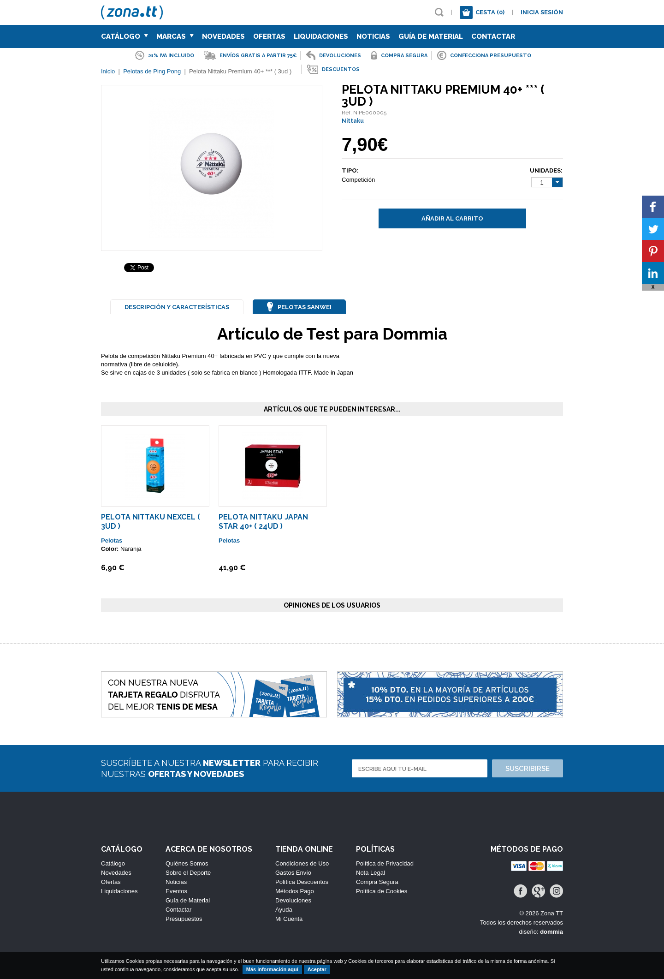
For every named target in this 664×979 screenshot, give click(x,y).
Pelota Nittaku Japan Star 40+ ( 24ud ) (263, 522)
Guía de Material (430, 36)
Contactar (493, 36)
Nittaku (353, 121)
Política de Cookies (381, 891)
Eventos (176, 891)
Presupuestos (184, 918)
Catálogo (124, 36)
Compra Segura (377, 881)
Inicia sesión (542, 12)
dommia (551, 931)
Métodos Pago (294, 891)
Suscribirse (527, 768)
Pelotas (111, 540)
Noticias (373, 36)
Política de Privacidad (385, 863)
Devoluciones (293, 900)
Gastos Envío (293, 872)
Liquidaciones (321, 36)
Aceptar (317, 969)
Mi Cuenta (288, 918)
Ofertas (269, 36)
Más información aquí (272, 969)
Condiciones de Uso (302, 863)
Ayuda (283, 909)
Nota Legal (370, 872)
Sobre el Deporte (188, 872)
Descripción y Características (177, 307)
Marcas (175, 36)
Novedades (223, 36)
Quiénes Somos (187, 863)
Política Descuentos (301, 881)
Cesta (489, 12)
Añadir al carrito (452, 218)
